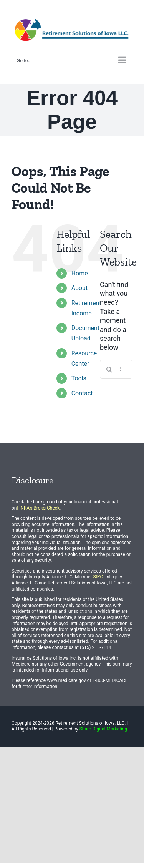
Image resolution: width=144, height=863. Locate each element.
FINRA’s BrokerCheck (38, 508)
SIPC (98, 576)
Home (79, 273)
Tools (78, 378)
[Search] (109, 369)
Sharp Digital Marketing (103, 729)
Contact (82, 393)
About (79, 288)
